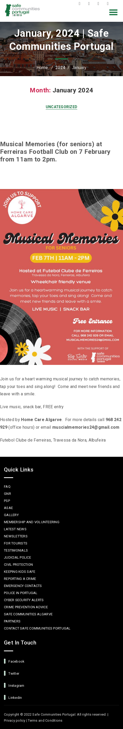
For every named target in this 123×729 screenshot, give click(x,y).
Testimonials (16, 550)
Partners (12, 621)
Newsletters (16, 536)
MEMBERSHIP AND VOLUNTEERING (31, 522)
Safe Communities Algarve (28, 614)
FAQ (7, 487)
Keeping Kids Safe (19, 572)
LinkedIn (109, 4)
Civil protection (18, 565)
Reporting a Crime (20, 579)
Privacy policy (14, 720)
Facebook (81, 4)
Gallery (11, 515)
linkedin (13, 697)
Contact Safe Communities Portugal (37, 628)
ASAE (8, 508)
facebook (14, 661)
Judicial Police (17, 557)
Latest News (15, 529)
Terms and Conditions (45, 720)
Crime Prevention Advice (26, 607)
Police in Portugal (21, 593)
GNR (7, 494)
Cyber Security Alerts (24, 600)
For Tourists (15, 543)
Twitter (90, 4)
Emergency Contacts (23, 586)
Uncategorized (62, 107)
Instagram (100, 4)
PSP (7, 501)
